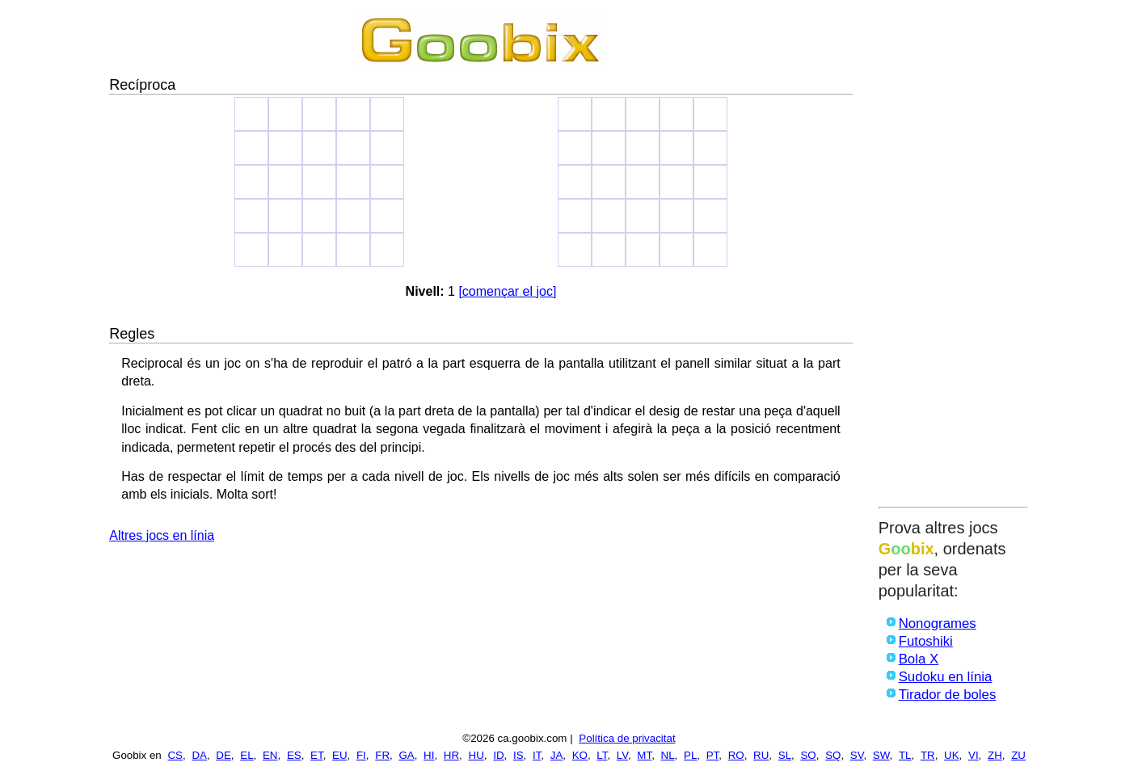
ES (294, 755)
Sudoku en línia (946, 676)
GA (406, 755)
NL (668, 755)
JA (556, 755)
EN (270, 755)
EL (246, 755)
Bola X (918, 659)
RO (736, 755)
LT (601, 755)
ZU (1018, 755)
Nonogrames (937, 623)
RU (761, 755)
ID (498, 755)
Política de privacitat (627, 738)
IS (518, 755)
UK (951, 755)
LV (622, 755)
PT (712, 755)
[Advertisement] (953, 256)
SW (881, 755)
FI (361, 755)
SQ (833, 755)
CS (175, 755)
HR (451, 755)
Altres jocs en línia (161, 535)
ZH (995, 755)
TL (905, 755)
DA (199, 755)
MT (644, 755)
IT (537, 755)
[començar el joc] (507, 291)
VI (973, 755)
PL (690, 755)
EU (340, 755)
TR (928, 755)
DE (223, 755)
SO (808, 755)
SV (857, 755)
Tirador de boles (948, 694)
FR (382, 755)
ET (316, 755)
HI (429, 755)
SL (784, 755)
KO (580, 755)
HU (476, 755)
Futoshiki (926, 641)
